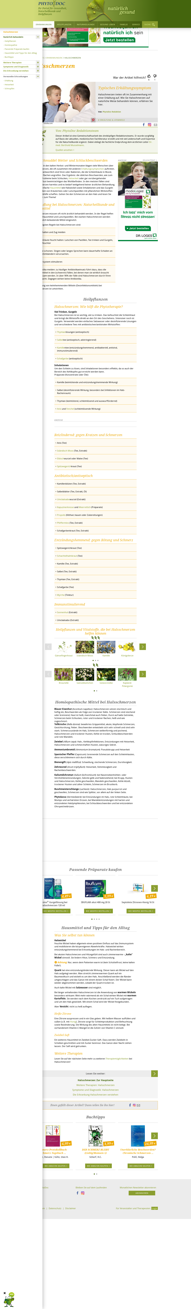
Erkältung (9, 80)
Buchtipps (9, 57)
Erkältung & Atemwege (113, 145)
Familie (124, 24)
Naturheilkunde (86, 24)
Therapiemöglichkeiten (80, 1161)
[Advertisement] (95, 923)
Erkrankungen (43, 24)
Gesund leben (107, 24)
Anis (59, 452)
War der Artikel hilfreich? (129, 103)
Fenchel (71, 452)
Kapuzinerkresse (66, 577)
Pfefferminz (63, 593)
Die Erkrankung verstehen (16, 70)
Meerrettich (87, 577)
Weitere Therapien (12, 62)
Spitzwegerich (64, 536)
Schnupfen (9, 88)
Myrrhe (61, 666)
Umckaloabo (64, 569)
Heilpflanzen (64, 24)
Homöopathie (11, 45)
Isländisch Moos (66, 520)
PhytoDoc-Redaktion (112, 137)
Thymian (61, 373)
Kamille (61, 389)
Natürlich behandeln (13, 37)
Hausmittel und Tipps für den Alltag (21, 53)
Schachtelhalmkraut (68, 626)
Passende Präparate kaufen (17, 49)
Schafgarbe (63, 400)
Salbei (60, 381)
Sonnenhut (63, 684)
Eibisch (61, 528)
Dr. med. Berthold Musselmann (110, 171)
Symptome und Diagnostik (16, 66)
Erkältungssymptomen (45, 198)
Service (136, 24)
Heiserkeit (9, 84)
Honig (90, 1116)
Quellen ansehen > (66, 175)
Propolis (61, 585)
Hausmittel (72, 218)
